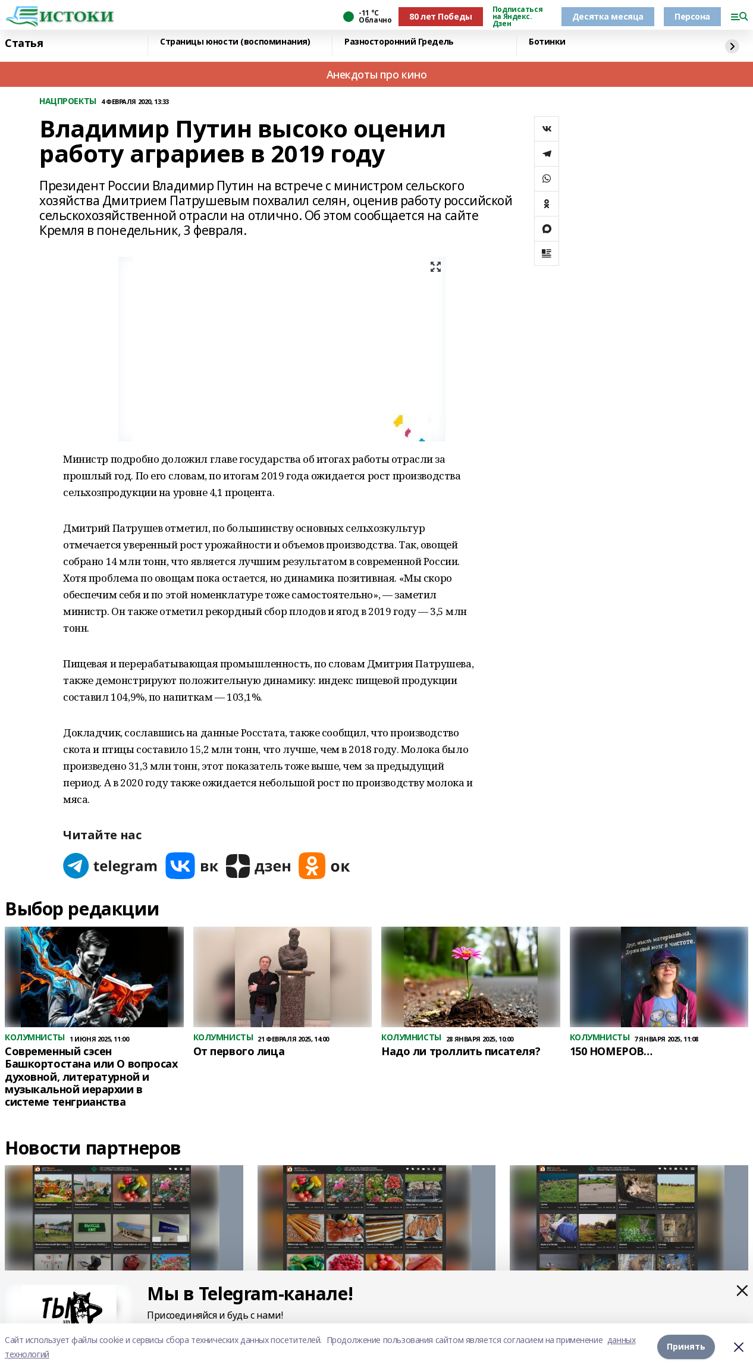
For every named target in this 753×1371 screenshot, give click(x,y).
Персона (692, 16)
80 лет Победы (440, 16)
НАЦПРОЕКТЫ (67, 101)
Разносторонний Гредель (399, 42)
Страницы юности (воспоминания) (235, 42)
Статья (24, 43)
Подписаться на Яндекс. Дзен (517, 16)
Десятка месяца (608, 16)
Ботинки (547, 42)
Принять (686, 1347)
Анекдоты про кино (377, 74)
